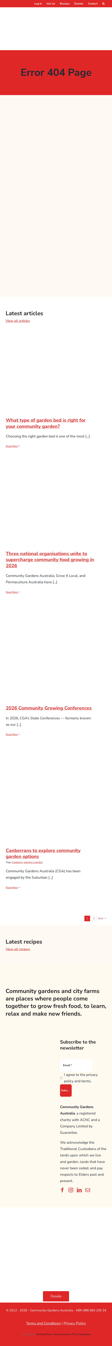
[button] (103, 3)
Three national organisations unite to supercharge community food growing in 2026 (50, 559)
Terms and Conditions (43, 1323)
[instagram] (70, 1190)
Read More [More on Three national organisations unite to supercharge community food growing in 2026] (12, 592)
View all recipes (18, 949)
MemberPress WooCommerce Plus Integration (63, 1334)
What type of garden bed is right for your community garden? (46, 423)
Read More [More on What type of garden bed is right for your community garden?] (12, 446)
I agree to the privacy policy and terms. (81, 1078)
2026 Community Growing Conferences (49, 708)
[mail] (87, 1190)
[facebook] (62, 1190)
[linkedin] (79, 1190)
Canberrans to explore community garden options (43, 853)
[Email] (76, 1065)
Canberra (17, 862)
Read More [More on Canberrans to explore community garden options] (12, 887)
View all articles (18, 321)
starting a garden (33, 862)
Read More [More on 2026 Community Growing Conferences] (12, 734)
